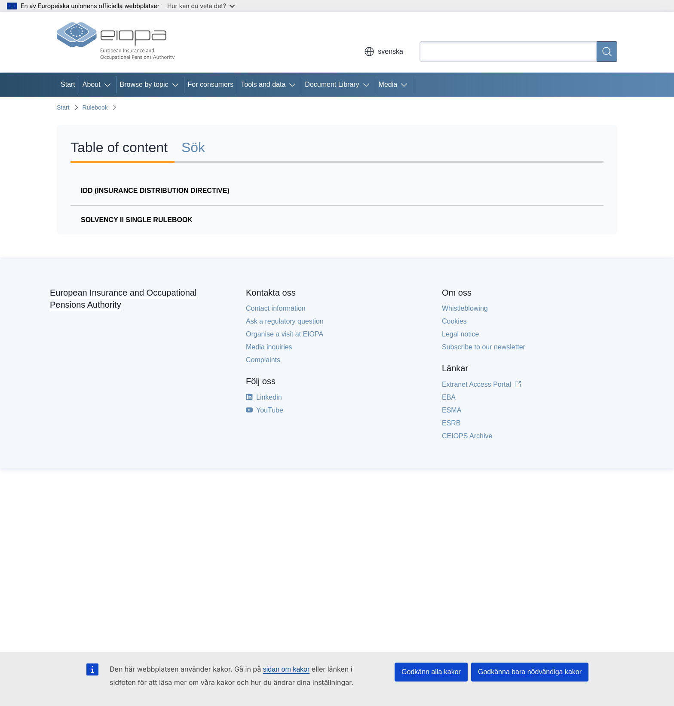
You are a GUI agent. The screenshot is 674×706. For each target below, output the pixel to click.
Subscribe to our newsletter (483, 347)
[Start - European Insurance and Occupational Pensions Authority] (116, 42)
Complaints (263, 360)
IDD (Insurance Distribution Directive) (155, 190)
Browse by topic (144, 84)
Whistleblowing (465, 308)
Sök (193, 147)
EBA (449, 397)
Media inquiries (269, 347)
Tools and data (263, 84)
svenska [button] (383, 51)
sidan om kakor (286, 669)
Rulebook (95, 107)
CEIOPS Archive (467, 436)
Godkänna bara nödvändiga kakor (530, 671)
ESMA (451, 410)
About (92, 84)
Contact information (276, 308)
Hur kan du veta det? (201, 5)
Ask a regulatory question (285, 321)
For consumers (211, 84)
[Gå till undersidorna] (109, 85)
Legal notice (460, 334)
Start (68, 84)
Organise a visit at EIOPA (284, 334)
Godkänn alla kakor (431, 671)
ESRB (451, 423)
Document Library (332, 84)
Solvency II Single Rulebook (137, 219)
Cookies (454, 321)
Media (388, 84)
